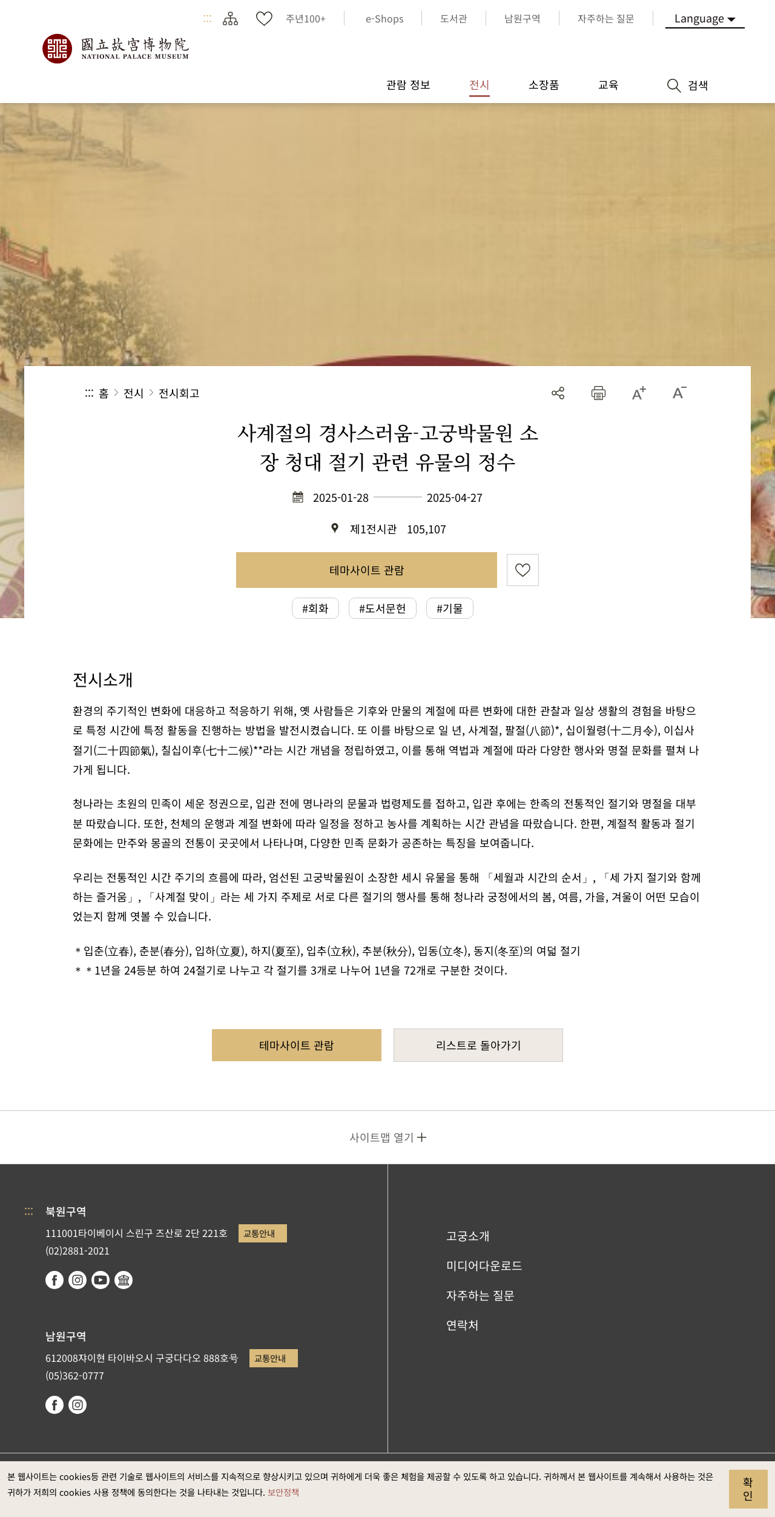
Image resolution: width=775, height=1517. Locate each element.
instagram (77, 1280)
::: (207, 18)
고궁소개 (468, 1235)
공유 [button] (558, 393)
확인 (748, 1488)
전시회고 (179, 393)
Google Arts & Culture (123, 1280)
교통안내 (259, 1233)
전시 (134, 393)
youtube (100, 1280)
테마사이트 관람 (366, 570)
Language (699, 17)
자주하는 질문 (480, 1295)
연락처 (462, 1324)
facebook (54, 1280)
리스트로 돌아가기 (478, 1045)
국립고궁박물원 (115, 48)
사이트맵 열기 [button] (381, 1137)
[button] (598, 393)
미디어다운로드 (484, 1265)
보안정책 (283, 1491)
